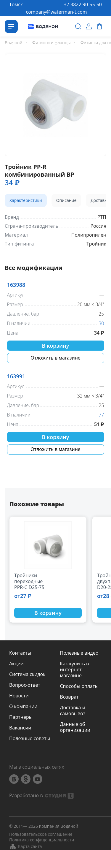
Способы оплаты (79, 686)
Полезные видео (79, 653)
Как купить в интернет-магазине (74, 669)
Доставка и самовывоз (73, 710)
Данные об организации (75, 727)
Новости (19, 696)
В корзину (55, 345)
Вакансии (20, 728)
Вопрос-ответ (24, 685)
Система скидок (27, 674)
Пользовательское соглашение (40, 834)
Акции (16, 664)
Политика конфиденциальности (41, 840)
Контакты (20, 653)
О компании (23, 706)
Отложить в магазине (55, 357)
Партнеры (21, 717)
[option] (55, 104)
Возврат (69, 697)
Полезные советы (29, 738)
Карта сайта (25, 846)
